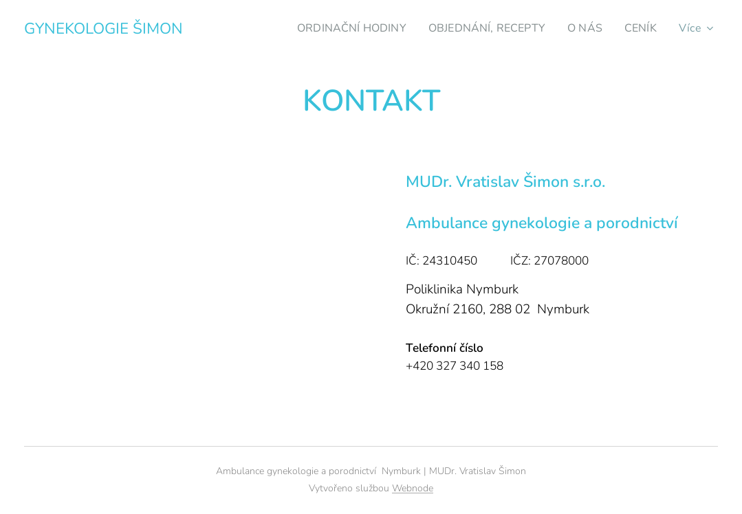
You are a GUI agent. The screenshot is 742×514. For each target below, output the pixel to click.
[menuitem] (340, 28)
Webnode (412, 488)
